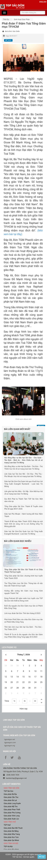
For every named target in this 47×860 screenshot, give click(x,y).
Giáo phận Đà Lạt (10, 800)
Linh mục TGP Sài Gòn (14, 720)
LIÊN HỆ (6, 764)
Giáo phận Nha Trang (12, 834)
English (42, 2)
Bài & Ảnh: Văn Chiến (12, 31)
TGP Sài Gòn (8, 791)
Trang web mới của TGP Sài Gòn (19, 735)
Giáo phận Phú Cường (12, 813)
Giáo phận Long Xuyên (12, 803)
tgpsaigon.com (10, 742)
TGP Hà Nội (8, 846)
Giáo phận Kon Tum (11, 837)
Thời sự (6, 19)
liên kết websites (11, 784)
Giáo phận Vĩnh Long (12, 816)
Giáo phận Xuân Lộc (11, 819)
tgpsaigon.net (9, 739)
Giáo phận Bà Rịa (10, 794)
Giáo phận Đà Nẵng (11, 831)
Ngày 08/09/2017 (11, 36)
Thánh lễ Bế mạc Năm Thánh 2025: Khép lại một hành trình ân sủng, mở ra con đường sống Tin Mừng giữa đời (23, 523)
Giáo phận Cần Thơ (11, 797)
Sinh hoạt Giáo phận (22, 19)
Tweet (8, 40)
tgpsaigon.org (9, 746)
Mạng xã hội (9, 751)
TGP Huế (7, 825)
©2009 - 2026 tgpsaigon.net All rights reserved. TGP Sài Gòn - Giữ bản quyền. (24, 855)
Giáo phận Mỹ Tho (11, 806)
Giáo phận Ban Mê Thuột (13, 828)
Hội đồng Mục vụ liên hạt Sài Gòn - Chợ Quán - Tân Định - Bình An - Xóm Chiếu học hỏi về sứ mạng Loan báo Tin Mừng (23, 460)
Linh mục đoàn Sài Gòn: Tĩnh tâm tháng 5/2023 (22, 613)
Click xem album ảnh (24, 419)
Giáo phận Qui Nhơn (11, 840)
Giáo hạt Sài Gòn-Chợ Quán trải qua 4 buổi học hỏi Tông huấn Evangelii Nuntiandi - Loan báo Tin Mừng (23, 483)
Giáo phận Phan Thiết (12, 810)
